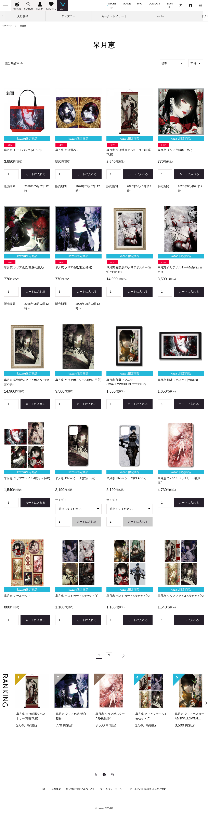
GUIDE (127, 3)
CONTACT (154, 3)
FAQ (139, 3)
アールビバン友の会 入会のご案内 (148, 789)
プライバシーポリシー (112, 789)
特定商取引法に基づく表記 (80, 789)
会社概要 (56, 789)
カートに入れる (36, 174)
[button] (205, 16)
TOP (43, 789)
